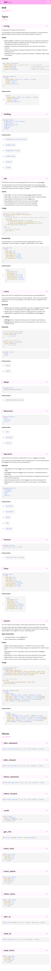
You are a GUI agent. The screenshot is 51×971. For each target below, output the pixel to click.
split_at (7, 917)
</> (47, 26)
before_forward (10, 794)
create (6, 810)
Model (6, 382)
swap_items (9, 950)
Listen (6, 291)
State (6, 568)
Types (5, 16)
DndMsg (7, 114)
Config (6, 26)
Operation (8, 454)
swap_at (7, 934)
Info (5, 179)
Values (5, 733)
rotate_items (9, 894)
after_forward (10, 760)
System (7, 621)
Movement (8, 411)
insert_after (9, 849)
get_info (7, 832)
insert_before (10, 871)
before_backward (11, 777)
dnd (5, 2)
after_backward (10, 743)
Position (7, 540)
